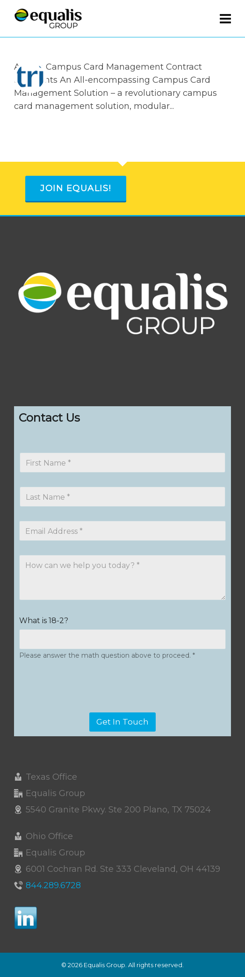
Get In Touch (122, 721)
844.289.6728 (53, 885)
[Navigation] (225, 18)
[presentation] (90, 706)
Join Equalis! (75, 188)
